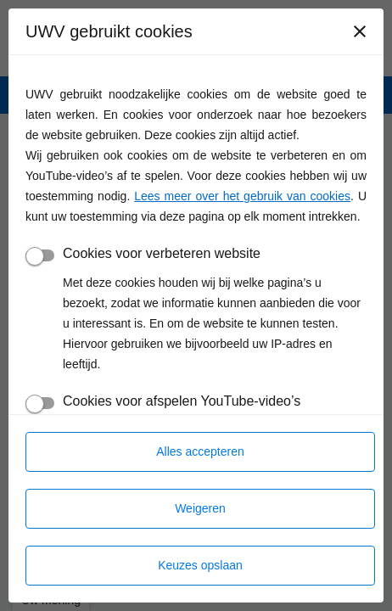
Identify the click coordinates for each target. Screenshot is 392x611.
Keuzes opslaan (200, 565)
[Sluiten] (359, 31)
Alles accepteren (200, 451)
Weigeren (200, 508)
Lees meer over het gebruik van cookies (242, 196)
